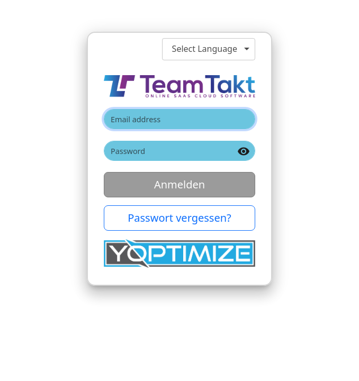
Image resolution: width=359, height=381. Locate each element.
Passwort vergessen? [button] (179, 218)
